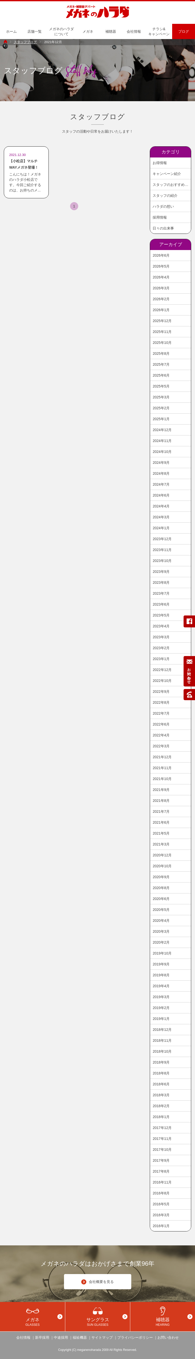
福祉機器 (80, 1337)
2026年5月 (161, 266)
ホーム (11, 31)
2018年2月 (161, 1106)
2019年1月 (161, 1019)
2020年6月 (161, 899)
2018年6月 (161, 1084)
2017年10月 (162, 1150)
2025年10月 (162, 343)
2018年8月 (161, 1073)
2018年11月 (162, 1040)
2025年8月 (161, 353)
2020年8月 (161, 888)
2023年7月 (161, 593)
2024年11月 (162, 441)
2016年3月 (161, 1215)
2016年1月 (161, 1226)
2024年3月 (161, 517)
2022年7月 (161, 713)
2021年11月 (162, 768)
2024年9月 (161, 463)
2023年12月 (162, 539)
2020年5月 (161, 910)
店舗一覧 (34, 31)
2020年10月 (162, 866)
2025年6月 (161, 375)
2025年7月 (161, 364)
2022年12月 (162, 670)
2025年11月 (162, 332)
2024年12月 (162, 430)
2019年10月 (162, 953)
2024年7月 (161, 484)
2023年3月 (161, 637)
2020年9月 (161, 877)
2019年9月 (161, 964)
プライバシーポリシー (135, 1337)
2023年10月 (162, 561)
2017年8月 (161, 1171)
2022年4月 (161, 735)
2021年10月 (162, 779)
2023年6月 (161, 604)
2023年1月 (161, 659)
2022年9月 (161, 692)
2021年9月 (161, 790)
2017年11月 (162, 1139)
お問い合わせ (168, 1337)
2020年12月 (162, 855)
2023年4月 (161, 626)
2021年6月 (161, 822)
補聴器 (110, 31)
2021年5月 (161, 833)
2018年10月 (162, 1051)
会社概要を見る (97, 1281)
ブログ (183, 31)
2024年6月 (161, 495)
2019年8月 (161, 975)
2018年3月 (161, 1095)
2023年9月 (161, 572)
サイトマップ (102, 1337)
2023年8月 (161, 582)
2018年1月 (161, 1117)
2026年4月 (161, 277)
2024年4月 (161, 506)
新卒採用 (42, 1337)
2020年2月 (161, 942)
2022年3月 (161, 746)
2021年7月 (161, 811)
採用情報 (160, 217)
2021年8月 (161, 801)
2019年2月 (161, 1008)
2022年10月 (162, 681)
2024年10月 (162, 452)
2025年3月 (161, 397)
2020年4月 (161, 921)
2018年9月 (161, 1062)
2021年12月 (162, 757)
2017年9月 (161, 1160)
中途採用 (61, 1337)
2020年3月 (161, 931)
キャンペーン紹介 (167, 174)
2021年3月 (161, 844)
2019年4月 (161, 986)
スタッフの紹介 (165, 195)
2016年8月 (161, 1193)
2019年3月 (161, 997)
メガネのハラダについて (61, 31)
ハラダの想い (163, 206)
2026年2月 (161, 299)
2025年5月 (161, 386)
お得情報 (160, 163)
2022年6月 (161, 724)
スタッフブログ (25, 42)
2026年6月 (161, 255)
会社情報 (134, 31)
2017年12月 (162, 1128)
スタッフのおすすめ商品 (172, 185)
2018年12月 (162, 1030)
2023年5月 (161, 615)
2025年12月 (162, 321)
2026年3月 (161, 288)
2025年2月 (161, 408)
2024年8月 (161, 473)
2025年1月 (161, 419)
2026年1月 (161, 310)
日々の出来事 (163, 228)
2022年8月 (161, 702)
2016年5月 (161, 1204)
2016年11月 (162, 1182)
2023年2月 (161, 648)
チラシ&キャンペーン (159, 31)
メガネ (88, 31)
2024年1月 (161, 528)
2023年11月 (162, 550)
